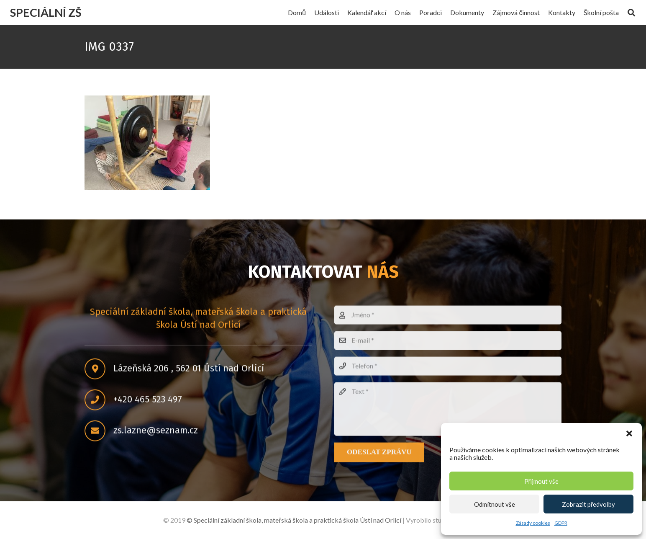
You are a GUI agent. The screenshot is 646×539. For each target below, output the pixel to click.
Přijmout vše (541, 481)
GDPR (560, 523)
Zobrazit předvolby (588, 504)
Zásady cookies (533, 523)
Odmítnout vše (494, 504)
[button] (629, 433)
